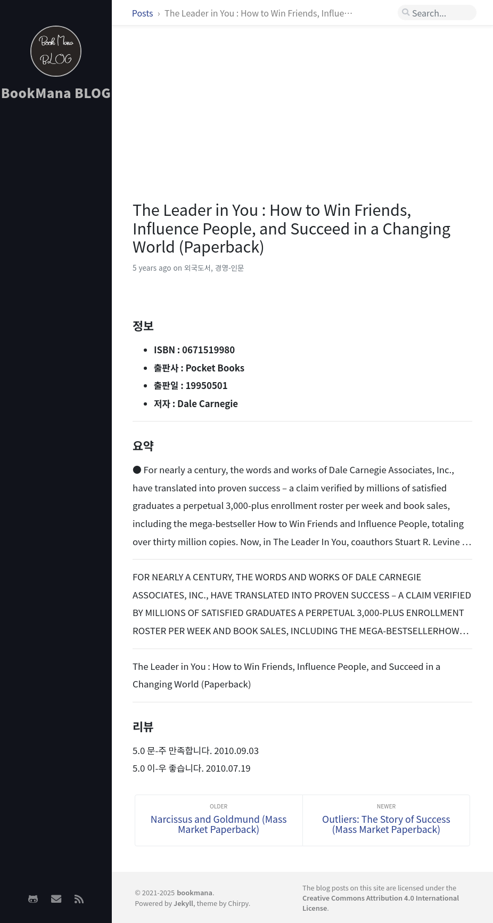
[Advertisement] (56, 278)
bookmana (194, 892)
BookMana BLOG (56, 92)
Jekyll (183, 903)
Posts (143, 12)
